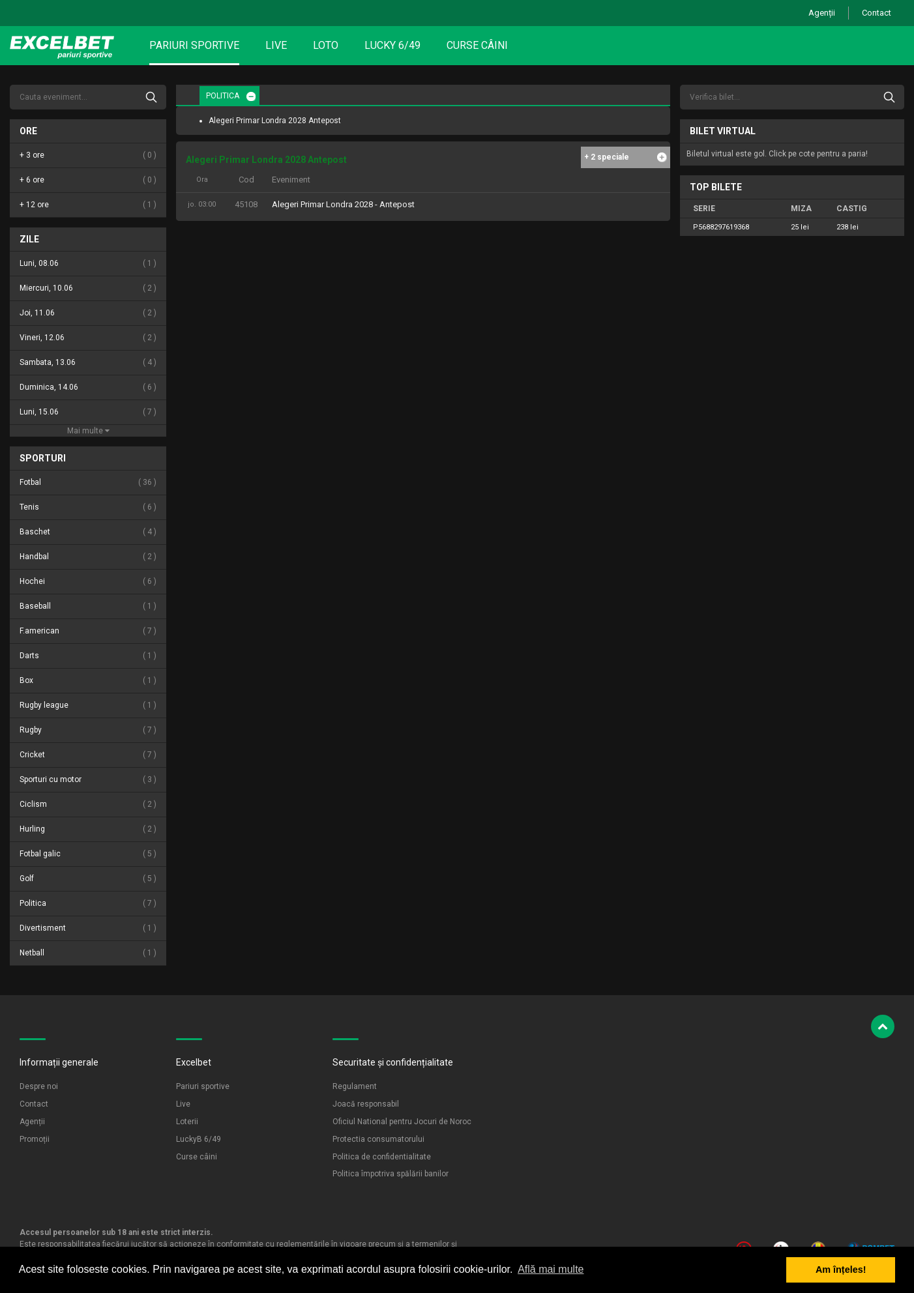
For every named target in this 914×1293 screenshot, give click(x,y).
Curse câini (477, 45)
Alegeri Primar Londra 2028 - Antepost (343, 204)
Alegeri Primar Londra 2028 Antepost (275, 120)
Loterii (187, 1121)
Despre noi (39, 1086)
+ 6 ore (88, 180)
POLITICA (222, 95)
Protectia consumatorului (378, 1139)
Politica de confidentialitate (381, 1156)
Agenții (821, 13)
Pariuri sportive (194, 45)
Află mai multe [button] (550, 1269)
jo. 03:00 (202, 204)
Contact (876, 13)
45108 (246, 204)
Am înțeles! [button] (841, 1269)
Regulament (354, 1086)
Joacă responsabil (365, 1104)
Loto (325, 45)
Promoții (35, 1139)
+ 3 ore (88, 155)
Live (276, 45)
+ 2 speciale (606, 157)
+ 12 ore (88, 205)
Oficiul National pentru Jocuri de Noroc (401, 1121)
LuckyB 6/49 (198, 1139)
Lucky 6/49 (392, 45)
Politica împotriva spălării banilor (390, 1173)
